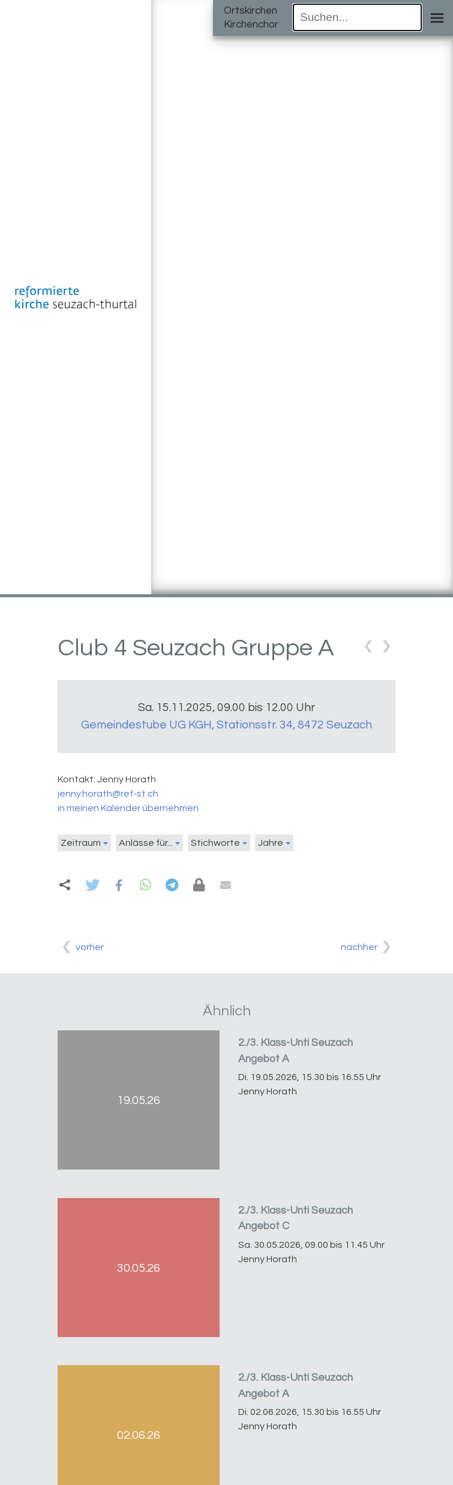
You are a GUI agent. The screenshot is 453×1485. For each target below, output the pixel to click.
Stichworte (215, 843)
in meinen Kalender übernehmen (128, 808)
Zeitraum (81, 843)
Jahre (270, 843)
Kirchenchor (251, 24)
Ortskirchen (250, 10)
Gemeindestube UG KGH (226, 725)
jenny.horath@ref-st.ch (108, 794)
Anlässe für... (146, 843)
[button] (92, 885)
